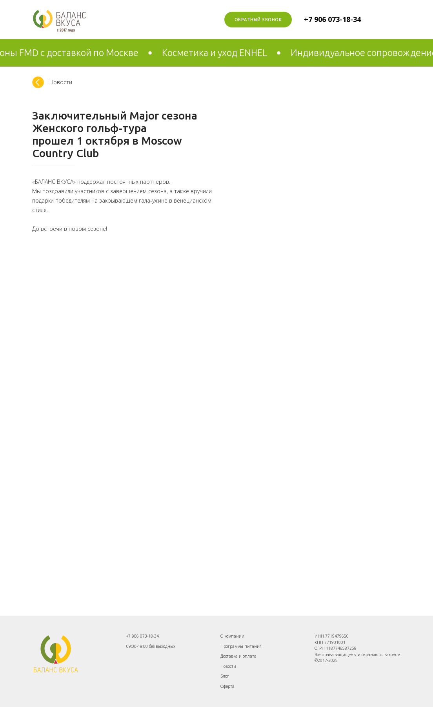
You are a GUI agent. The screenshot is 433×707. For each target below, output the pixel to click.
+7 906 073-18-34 (332, 19)
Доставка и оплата (238, 656)
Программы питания (241, 646)
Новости (228, 666)
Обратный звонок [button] (258, 19)
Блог (224, 676)
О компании (232, 636)
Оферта (227, 686)
